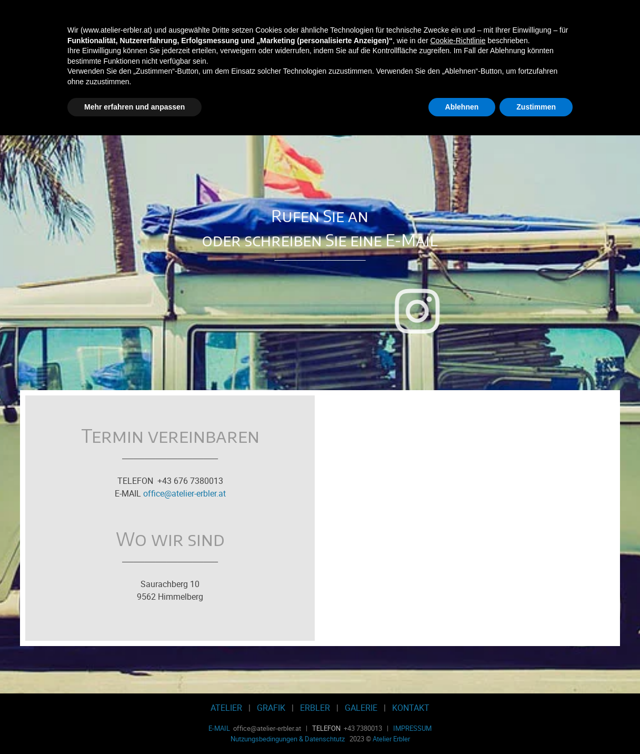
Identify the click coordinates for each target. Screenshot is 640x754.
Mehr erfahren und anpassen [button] (134, 725)
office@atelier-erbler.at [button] (184, 493)
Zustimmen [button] (536, 725)
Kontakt (482, 103)
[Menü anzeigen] (576, 57)
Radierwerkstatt (158, 103)
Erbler (320, 103)
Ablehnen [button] (462, 725)
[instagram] (538, 311)
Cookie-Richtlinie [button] (457, 658)
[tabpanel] (320, 212)
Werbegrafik (239, 103)
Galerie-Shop (401, 103)
